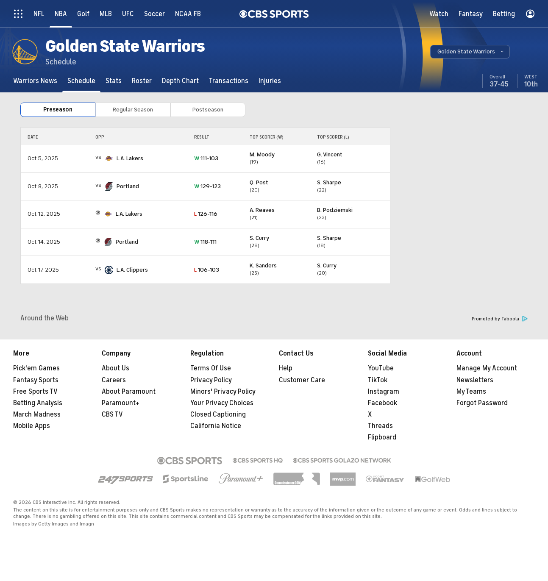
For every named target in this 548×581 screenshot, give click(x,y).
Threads (380, 426)
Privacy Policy (211, 380)
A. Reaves (262, 210)
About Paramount (129, 391)
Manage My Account (486, 368)
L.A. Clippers (132, 269)
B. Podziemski (335, 210)
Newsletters (474, 380)
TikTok (377, 380)
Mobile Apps (31, 426)
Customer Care (302, 380)
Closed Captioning (218, 414)
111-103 (206, 158)
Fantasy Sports (35, 380)
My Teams (471, 391)
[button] (470, 51)
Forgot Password (482, 403)
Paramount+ (120, 403)
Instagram (383, 391)
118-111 (205, 241)
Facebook (382, 403)
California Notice (215, 426)
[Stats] (113, 80)
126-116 (205, 213)
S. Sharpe (329, 182)
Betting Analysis (37, 403)
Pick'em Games (36, 368)
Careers (114, 380)
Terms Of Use (210, 368)
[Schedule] (81, 80)
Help (285, 368)
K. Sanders (263, 265)
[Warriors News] (35, 80)
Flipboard (382, 437)
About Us (115, 368)
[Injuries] (269, 80)
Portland (128, 186)
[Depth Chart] (180, 80)
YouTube (381, 368)
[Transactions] (228, 80)
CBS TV (112, 414)
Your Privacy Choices (221, 403)
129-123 (207, 186)
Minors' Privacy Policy (223, 391)
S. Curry (259, 238)
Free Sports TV (35, 391)
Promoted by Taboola (500, 319)
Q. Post (259, 182)
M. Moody (262, 154)
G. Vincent (329, 154)
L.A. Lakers (130, 158)
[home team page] (109, 158)
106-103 (206, 269)
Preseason (57, 109)
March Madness (37, 414)
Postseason (207, 109)
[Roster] (142, 80)
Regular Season (133, 109)
